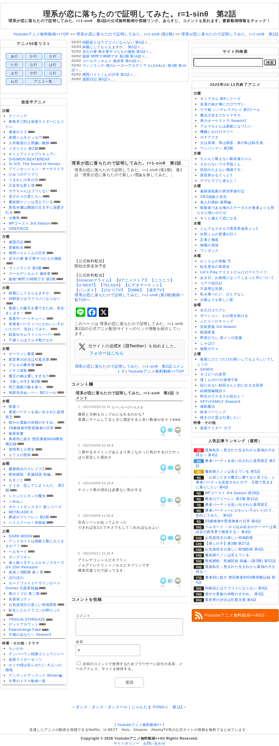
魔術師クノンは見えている (31, 202)
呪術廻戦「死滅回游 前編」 (31, 474)
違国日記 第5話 (95, 79)
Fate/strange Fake (25, 630)
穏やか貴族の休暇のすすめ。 (33, 422)
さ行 (53, 56)
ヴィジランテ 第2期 (25, 268)
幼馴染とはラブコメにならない (35, 299)
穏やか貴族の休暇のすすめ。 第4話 (234, 594)
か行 (33, 56)
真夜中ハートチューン (27, 319)
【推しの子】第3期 (25, 382)
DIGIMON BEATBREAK (29, 159)
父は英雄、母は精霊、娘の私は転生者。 (233, 143)
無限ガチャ (209, 349)
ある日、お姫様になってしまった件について (237, 278)
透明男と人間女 (22, 449)
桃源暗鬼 (207, 332)
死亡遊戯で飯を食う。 (27, 387)
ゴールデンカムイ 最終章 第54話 (109, 61)
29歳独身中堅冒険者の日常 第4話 (233, 521)
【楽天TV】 (155, 290)
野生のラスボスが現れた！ (222, 396)
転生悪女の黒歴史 (215, 267)
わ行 (14, 82)
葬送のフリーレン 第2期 (29, 517)
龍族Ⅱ (14, 406)
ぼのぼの (16, 578)
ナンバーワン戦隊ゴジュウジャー (36, 654)
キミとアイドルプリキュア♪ (32, 154)
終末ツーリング (213, 412)
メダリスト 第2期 (23, 149)
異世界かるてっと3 (216, 175)
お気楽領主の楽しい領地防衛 (33, 605)
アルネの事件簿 (22, 365)
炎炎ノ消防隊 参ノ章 (26, 572)
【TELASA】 (110, 285)
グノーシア (18, 116)
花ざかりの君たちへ (25, 196)
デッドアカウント (23, 624)
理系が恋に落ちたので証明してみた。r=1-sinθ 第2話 (127, 163)
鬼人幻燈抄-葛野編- (216, 202)
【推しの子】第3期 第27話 (227, 543)
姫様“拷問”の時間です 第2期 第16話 (112, 56)
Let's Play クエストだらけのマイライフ (233, 272)
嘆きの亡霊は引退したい (220, 418)
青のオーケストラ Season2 (223, 121)
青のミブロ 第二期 (24, 594)
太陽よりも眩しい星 (216, 300)
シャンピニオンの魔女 (27, 496)
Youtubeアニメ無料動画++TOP (156, 371)
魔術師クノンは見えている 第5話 (232, 471)
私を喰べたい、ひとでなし (222, 294)
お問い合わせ (154, 743)
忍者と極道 (209, 240)
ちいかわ (16, 648)
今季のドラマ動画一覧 (27, 681)
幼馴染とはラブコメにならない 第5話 (113, 42)
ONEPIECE (19, 229)
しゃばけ (207, 343)
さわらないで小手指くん (220, 164)
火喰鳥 (14, 218)
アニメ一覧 (43, 82)
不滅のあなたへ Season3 (30, 635)
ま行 (14, 73)
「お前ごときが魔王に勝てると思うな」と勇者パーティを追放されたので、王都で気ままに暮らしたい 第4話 (236, 482)
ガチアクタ (209, 137)
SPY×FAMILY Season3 (220, 402)
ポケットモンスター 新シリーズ (35, 507)
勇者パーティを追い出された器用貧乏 (236, 505)
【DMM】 (135, 290)
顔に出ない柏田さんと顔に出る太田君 (231, 385)
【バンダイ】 (87, 290)
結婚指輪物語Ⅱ (213, 391)
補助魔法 (207, 406)
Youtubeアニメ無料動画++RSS (234, 615)
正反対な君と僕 (22, 185)
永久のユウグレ (213, 310)
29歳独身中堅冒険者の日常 (31, 428)
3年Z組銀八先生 (213, 197)
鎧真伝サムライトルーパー (31, 335)
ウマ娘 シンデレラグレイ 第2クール (230, 110)
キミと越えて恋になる (218, 218)
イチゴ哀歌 (18, 371)
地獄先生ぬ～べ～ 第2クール (33, 393)
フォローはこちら (106, 353)
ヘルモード (18, 552)
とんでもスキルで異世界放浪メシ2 (229, 229)
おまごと (16, 480)
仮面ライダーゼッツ (25, 660)
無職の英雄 (209, 245)
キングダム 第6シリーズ (220, 99)
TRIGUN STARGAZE (27, 619)
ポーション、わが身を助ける (224, 316)
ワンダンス (209, 251)
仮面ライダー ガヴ (215, 428)
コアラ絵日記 (211, 283)
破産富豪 (16, 433)
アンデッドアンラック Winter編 (35, 675)
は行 (53, 65)
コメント (83, 616)
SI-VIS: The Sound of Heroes (34, 164)
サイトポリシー (127, 743)
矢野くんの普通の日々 (218, 234)
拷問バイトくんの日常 (27, 253)
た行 (14, 65)
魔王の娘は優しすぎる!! (28, 376)
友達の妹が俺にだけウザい (222, 104)
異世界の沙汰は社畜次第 (29, 359)
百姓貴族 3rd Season (218, 327)
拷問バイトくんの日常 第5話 (106, 74)
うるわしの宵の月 (23, 180)
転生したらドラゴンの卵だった (35, 610)
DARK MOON (20, 536)
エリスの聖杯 (20, 455)
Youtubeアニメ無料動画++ (139, 725)
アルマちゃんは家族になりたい (226, 126)
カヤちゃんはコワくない (29, 191)
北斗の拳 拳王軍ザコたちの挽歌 (35, 259)
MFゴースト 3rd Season (29, 223)
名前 (79, 642)
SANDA (206, 369)
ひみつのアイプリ (23, 174)
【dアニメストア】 (132, 280)
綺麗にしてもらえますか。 (31, 293)
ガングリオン (20, 557)
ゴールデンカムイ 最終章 (30, 274)
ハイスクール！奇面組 (27, 523)
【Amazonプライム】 (94, 280)
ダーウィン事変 (22, 354)
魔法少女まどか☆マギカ (220, 115)
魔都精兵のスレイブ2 (26, 469)
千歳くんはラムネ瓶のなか (31, 340)
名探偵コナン (20, 599)
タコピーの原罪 (213, 374)
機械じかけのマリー (216, 132)
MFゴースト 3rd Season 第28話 (232, 493)
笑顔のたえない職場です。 (222, 170)
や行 (33, 73)
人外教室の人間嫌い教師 (29, 143)
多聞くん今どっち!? (25, 138)
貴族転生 (16, 247)
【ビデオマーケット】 (144, 285)
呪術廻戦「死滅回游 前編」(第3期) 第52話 (240, 561)
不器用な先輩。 (213, 289)
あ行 (14, 56)
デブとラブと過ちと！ (218, 181)
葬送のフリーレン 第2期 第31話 (231, 499)
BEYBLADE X (21, 512)
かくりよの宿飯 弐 (215, 261)
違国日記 (16, 242)
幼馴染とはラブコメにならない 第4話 (236, 588)
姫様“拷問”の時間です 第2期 (32, 279)
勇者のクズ (18, 132)
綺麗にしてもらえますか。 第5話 (109, 47)
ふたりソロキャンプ (216, 321)
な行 (33, 65)
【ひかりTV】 (112, 290)
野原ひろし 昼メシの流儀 (221, 338)
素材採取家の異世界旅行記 (222, 191)
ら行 (53, 73)
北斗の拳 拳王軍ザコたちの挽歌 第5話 (114, 51)
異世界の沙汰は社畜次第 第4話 (231, 600)
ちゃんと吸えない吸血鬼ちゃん (226, 159)
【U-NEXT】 (86, 285)
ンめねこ (16, 501)
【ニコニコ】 (162, 280)
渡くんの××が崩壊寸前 (219, 380)
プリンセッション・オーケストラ (36, 169)
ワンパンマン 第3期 (216, 148)
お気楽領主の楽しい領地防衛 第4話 (234, 549)
